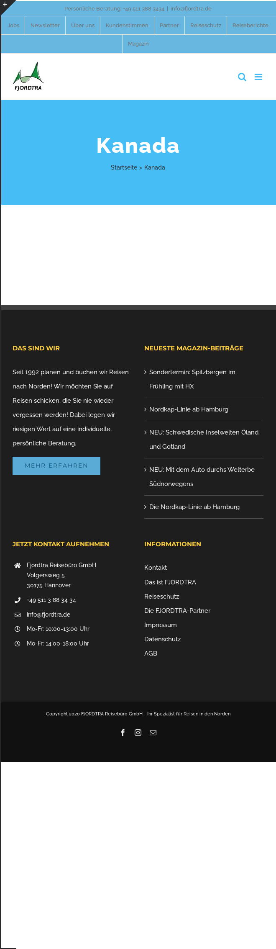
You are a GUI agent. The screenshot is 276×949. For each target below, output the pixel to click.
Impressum (160, 625)
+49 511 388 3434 (143, 8)
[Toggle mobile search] (242, 76)
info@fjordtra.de (191, 8)
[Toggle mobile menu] (259, 76)
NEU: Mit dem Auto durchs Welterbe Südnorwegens (202, 477)
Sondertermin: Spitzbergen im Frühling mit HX (192, 379)
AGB (150, 653)
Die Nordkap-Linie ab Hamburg (194, 507)
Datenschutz (162, 639)
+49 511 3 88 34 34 (51, 600)
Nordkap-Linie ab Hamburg (188, 409)
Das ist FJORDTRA (170, 582)
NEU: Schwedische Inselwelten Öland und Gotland (203, 439)
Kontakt (155, 567)
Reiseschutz (161, 596)
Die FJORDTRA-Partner (177, 611)
